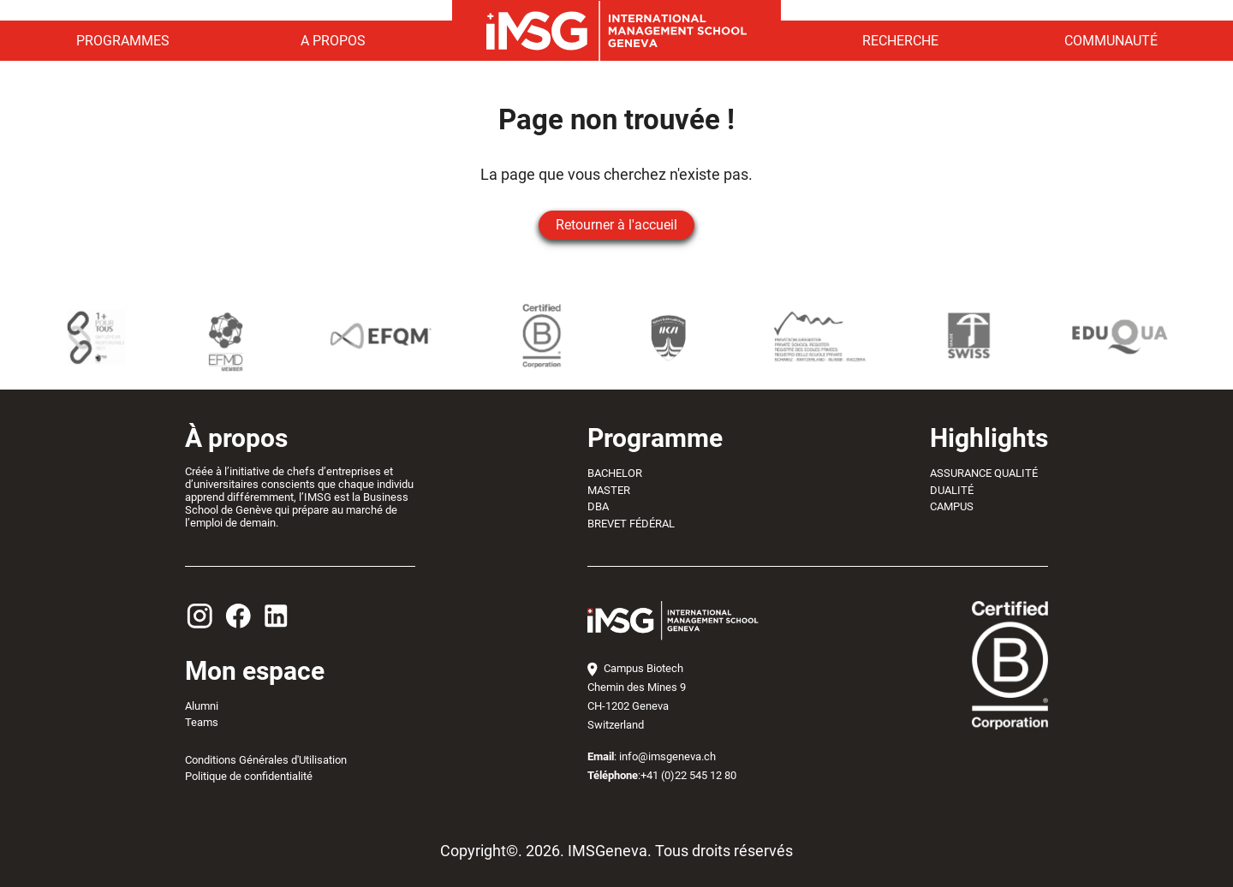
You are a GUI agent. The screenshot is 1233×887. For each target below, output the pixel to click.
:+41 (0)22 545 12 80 (661, 775)
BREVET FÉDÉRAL (631, 523)
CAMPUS (952, 506)
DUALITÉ (952, 490)
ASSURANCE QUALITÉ (984, 473)
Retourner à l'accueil (616, 225)
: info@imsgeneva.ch (651, 756)
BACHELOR (614, 473)
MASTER (608, 490)
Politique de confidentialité (249, 776)
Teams (201, 722)
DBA (598, 506)
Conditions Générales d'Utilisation (266, 759)
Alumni (201, 705)
